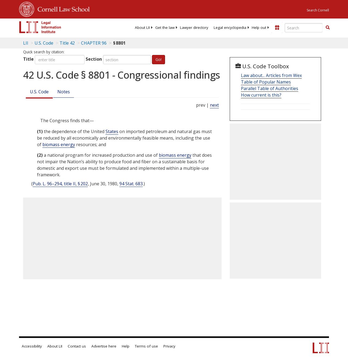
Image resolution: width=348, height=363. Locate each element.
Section (94, 59)
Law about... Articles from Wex (271, 75)
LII (25, 43)
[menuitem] (142, 27)
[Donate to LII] (277, 27)
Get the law (165, 27)
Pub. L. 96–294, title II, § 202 (60, 184)
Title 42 (67, 43)
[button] (328, 27)
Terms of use (146, 346)
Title (28, 59)
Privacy (169, 346)
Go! (158, 59)
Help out (259, 27)
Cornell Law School (62, 8)
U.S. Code (39, 92)
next (214, 105)
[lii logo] (40, 27)
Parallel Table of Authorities (269, 88)
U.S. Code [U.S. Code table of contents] (44, 43)
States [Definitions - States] (111, 131)
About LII (142, 27)
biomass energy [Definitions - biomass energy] (58, 144)
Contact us (77, 346)
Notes (63, 92)
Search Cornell (318, 10)
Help (125, 346)
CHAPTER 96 (94, 43)
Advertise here (103, 346)
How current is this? (261, 95)
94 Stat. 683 (131, 184)
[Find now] (327, 27)
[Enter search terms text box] (304, 27)
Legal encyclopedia (230, 27)
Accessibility (32, 346)
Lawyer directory (194, 27)
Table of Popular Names (266, 82)
